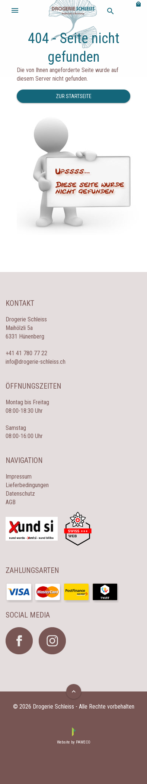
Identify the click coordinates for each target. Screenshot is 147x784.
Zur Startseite (74, 96)
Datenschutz (20, 493)
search (110, 11)
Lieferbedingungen (27, 485)
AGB (11, 502)
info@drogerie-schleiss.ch (35, 361)
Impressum (19, 476)
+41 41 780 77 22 (26, 353)
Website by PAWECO (73, 742)
